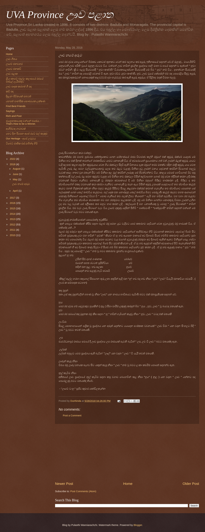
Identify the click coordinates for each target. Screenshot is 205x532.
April (15, 190)
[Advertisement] (127, 452)
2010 (13, 235)
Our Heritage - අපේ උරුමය (21, 138)
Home (127, 484)
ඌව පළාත (12, 73)
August (17, 168)
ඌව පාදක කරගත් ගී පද (19, 86)
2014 (13, 213)
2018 (13, 164)
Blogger (138, 525)
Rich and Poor (14, 116)
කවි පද (10, 91)
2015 (13, 208)
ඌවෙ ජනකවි (13, 68)
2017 (13, 197)
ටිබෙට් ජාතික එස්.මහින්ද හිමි (22, 143)
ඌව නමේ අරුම (21, 184)
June (16, 174)
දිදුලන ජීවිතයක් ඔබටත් (18, 96)
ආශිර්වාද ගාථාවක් (16, 128)
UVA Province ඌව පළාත (59, 14)
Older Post (191, 484)
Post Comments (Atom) (83, 491)
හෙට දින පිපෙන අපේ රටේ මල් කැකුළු (26, 133)
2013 (13, 219)
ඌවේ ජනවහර (14, 64)
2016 (13, 203)
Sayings (10, 111)
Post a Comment (72, 415)
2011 (13, 229)
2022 (13, 159)
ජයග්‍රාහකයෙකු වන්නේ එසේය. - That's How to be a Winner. (23, 122)
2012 (13, 224)
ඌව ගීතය (11, 59)
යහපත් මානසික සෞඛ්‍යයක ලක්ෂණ (25, 101)
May (15, 179)
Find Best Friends (15, 106)
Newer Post (64, 484)
